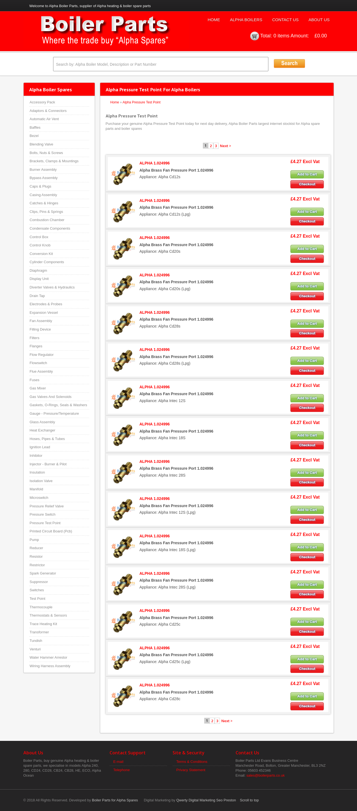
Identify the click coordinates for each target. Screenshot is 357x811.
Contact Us (285, 19)
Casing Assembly (43, 195)
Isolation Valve (41, 481)
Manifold (36, 489)
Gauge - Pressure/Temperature (54, 413)
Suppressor (39, 582)
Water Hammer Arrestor (48, 657)
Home (214, 19)
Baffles (35, 127)
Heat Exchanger (42, 430)
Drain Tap (37, 296)
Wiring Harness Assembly (50, 666)
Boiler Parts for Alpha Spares (115, 800)
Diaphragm (38, 270)
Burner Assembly (43, 169)
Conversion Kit (41, 254)
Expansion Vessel (44, 312)
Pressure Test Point (45, 523)
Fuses (34, 380)
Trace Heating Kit (43, 624)
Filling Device (40, 329)
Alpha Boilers (246, 19)
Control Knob (40, 245)
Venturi (35, 649)
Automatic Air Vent (44, 119)
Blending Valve (41, 144)
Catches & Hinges (44, 203)
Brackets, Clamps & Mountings (54, 161)
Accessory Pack (42, 102)
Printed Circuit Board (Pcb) (51, 531)
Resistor (36, 556)
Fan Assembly (41, 321)
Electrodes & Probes (46, 304)
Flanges (36, 346)
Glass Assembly (42, 422)
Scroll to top (249, 800)
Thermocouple (41, 607)
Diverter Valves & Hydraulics (52, 287)
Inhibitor (36, 455)
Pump (34, 540)
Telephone (121, 770)
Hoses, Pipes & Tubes (47, 439)
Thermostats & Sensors (48, 615)
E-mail (118, 762)
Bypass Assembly (44, 178)
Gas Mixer (38, 388)
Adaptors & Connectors (48, 111)
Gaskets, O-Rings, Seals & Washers (58, 405)
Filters (34, 338)
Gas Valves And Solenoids (51, 397)
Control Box (39, 237)
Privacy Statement (191, 770)
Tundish (36, 641)
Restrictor (37, 565)
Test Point (37, 598)
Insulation (37, 472)
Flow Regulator (42, 355)
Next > (225, 145)
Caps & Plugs (40, 186)
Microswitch (39, 498)
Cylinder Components (47, 262)
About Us (319, 19)
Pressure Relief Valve (47, 506)
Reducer (36, 548)
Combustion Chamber (47, 220)
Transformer (39, 632)
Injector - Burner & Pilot (48, 464)
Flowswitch (38, 363)
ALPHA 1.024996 (155, 163)
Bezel (34, 136)
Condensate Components (50, 228)
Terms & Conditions (192, 762)
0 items (281, 36)
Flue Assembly (41, 371)
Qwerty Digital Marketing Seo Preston (206, 800)
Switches (37, 590)
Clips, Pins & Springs (46, 212)
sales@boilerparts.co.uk (265, 775)
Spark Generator (43, 573)
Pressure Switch (43, 514)
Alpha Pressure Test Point (141, 102)
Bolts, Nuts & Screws (46, 153)
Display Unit (39, 279)
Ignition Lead (40, 447)
